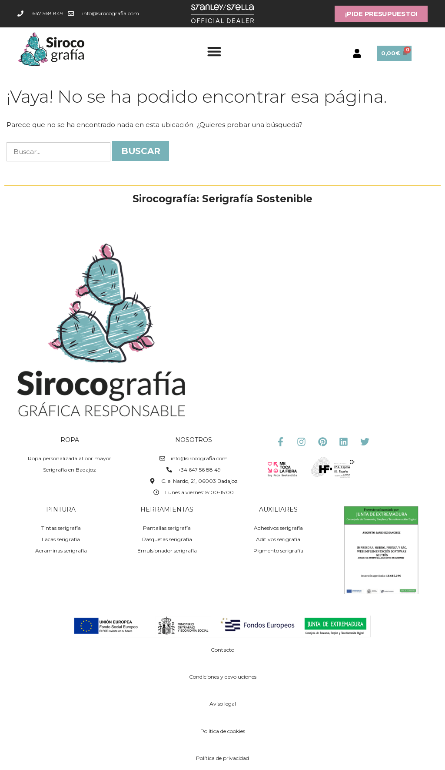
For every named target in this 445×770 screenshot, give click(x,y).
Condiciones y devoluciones (222, 676)
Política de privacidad (222, 758)
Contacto (222, 649)
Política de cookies (222, 731)
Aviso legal (222, 703)
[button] (214, 51)
